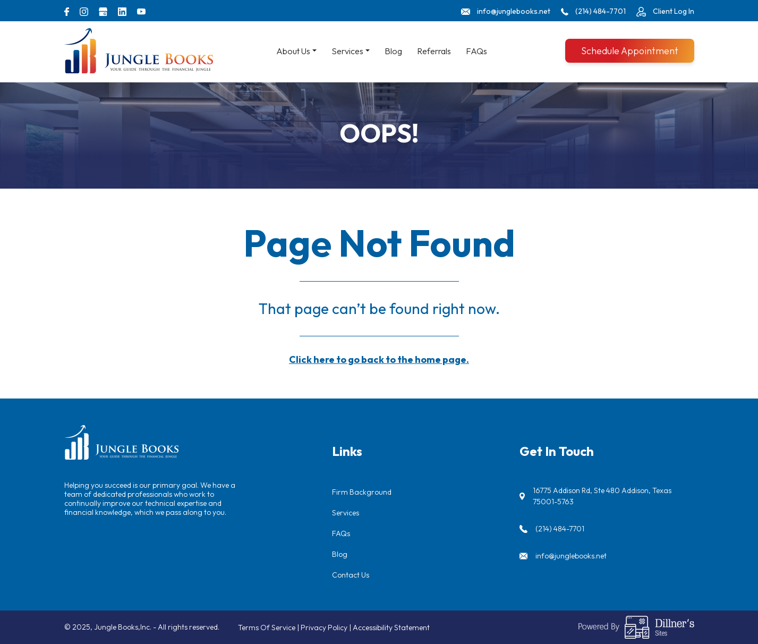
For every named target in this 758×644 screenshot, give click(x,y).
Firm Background (361, 492)
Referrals (434, 51)
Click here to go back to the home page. (379, 359)
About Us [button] (293, 51)
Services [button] (347, 51)
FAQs (476, 51)
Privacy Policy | (327, 627)
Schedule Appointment (629, 51)
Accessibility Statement (391, 627)
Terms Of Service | (269, 627)
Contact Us (350, 575)
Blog (393, 51)
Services (345, 513)
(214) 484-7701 (559, 528)
